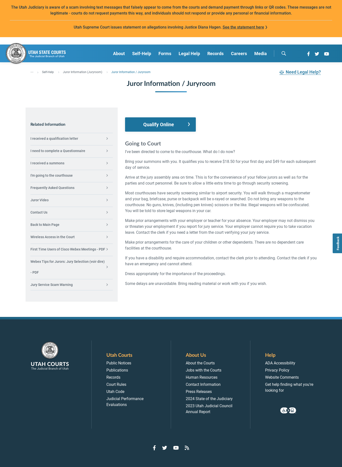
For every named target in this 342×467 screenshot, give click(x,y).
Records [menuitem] (215, 53)
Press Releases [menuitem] (199, 391)
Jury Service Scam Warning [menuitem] (51, 285)
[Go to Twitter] (317, 54)
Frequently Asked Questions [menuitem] (52, 188)
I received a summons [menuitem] (47, 163)
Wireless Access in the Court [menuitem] (52, 237)
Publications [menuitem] (117, 370)
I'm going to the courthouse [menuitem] (51, 175)
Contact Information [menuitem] (203, 384)
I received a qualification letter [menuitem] (54, 138)
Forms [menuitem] (164, 53)
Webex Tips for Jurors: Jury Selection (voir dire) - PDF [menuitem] (67, 267)
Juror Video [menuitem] (39, 200)
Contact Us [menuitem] (38, 212)
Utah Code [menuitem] (115, 391)
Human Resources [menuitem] (201, 377)
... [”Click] (31, 71)
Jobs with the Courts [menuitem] (203, 370)
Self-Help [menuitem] (141, 53)
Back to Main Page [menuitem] (44, 225)
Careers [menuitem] (239, 53)
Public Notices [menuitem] (118, 363)
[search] (284, 53)
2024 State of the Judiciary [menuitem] (209, 398)
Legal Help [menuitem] (189, 53)
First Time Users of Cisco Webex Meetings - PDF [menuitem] (67, 249)
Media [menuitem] (260, 53)
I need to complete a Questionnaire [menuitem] (57, 151)
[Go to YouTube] (326, 54)
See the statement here (243, 27)
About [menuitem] (119, 53)
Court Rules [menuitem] (116, 384)
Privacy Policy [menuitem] (277, 370)
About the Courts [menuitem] (200, 363)
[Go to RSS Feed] (187, 447)
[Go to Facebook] (308, 54)
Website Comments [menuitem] (282, 377)
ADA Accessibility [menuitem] (280, 363)
